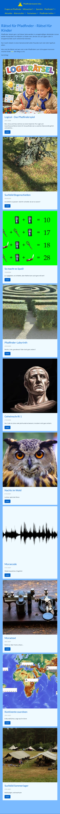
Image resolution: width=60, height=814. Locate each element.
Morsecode (11, 565)
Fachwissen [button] (32, 13)
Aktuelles (8, 13)
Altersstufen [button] (19, 13)
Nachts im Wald (13, 491)
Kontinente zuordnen (16, 713)
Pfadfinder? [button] (49, 9)
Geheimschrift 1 (13, 417)
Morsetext (10, 639)
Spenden (39, 9)
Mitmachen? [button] (28, 9)
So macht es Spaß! (14, 269)
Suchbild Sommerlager (17, 787)
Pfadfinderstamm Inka (29, 4)
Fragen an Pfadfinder (13, 9)
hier (12, 51)
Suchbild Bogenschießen (18, 195)
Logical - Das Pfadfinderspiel (20, 116)
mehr (7, 132)
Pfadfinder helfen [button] (47, 13)
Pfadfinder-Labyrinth (16, 343)
